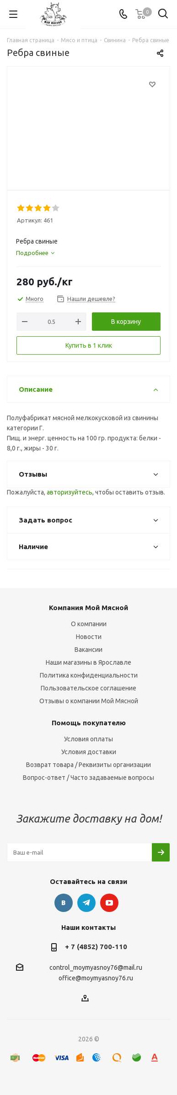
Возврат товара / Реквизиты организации (88, 764)
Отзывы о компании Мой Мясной (88, 701)
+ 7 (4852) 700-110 (96, 946)
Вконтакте (63, 903)
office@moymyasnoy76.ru (96, 978)
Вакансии (88, 649)
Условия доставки (88, 752)
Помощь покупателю (89, 723)
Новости (89, 636)
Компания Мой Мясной (88, 607)
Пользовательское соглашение (88, 688)
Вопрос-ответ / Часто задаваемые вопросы (88, 777)
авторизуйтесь (69, 492)
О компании (89, 624)
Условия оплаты (88, 739)
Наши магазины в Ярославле (88, 662)
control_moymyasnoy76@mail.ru (95, 967)
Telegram (86, 903)
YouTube (109, 903)
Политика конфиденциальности (89, 675)
